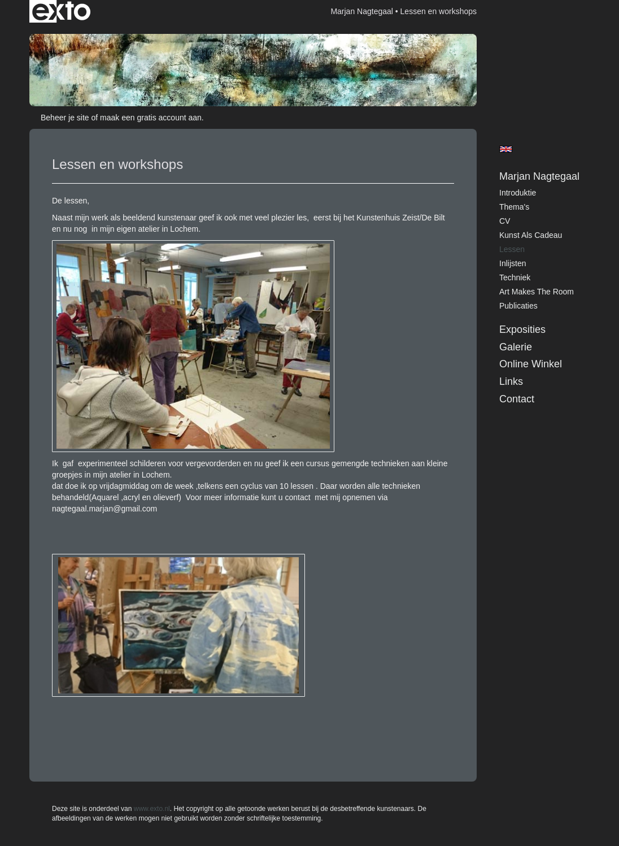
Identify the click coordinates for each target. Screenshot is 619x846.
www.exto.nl (152, 809)
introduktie (517, 192)
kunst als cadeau (530, 235)
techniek (514, 277)
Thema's (514, 206)
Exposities (522, 329)
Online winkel (530, 364)
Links (511, 381)
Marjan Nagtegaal (361, 11)
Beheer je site (65, 117)
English (505, 149)
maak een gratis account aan (151, 117)
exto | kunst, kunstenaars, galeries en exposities (61, 11)
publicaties (518, 305)
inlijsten (512, 263)
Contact (516, 399)
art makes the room (536, 291)
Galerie (515, 347)
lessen (512, 249)
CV (504, 220)
